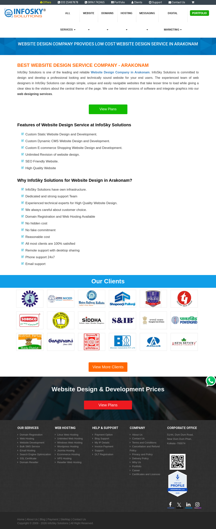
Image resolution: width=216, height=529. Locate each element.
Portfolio (118, 2)
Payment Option (104, 434)
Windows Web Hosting (70, 442)
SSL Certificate (28, 458)
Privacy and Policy (142, 454)
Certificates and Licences (146, 474)
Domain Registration (31, 434)
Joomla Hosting (66, 450)
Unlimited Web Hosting (70, 438)
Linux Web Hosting (67, 434)
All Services (67, 21)
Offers (47, 2)
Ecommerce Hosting (68, 454)
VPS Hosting (64, 458)
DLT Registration (104, 454)
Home (21, 519)
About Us (137, 434)
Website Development (32, 442)
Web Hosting (27, 438)
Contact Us (177, 2)
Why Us (136, 462)
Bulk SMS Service (30, 446)
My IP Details (102, 442)
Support (155, 2)
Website (88, 20)
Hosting (126, 20)
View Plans (108, 109)
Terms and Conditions (144, 442)
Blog (42, 519)
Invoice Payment (104, 446)
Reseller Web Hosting (69, 462)
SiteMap (65, 519)
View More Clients (108, 367)
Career (136, 470)
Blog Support (102, 438)
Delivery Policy (140, 458)
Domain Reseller (29, 462)
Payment (52, 519)
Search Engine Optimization (35, 454)
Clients (136, 2)
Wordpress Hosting (68, 446)
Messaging (147, 20)
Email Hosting (27, 450)
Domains (107, 20)
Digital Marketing (173, 21)
